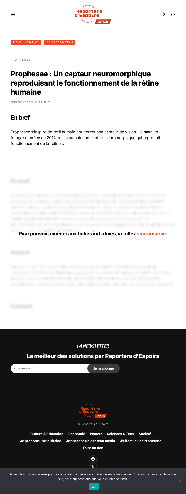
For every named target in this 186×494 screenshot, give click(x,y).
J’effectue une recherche (140, 441)
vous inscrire (151, 234)
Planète (96, 434)
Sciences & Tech (60, 42)
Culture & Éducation (46, 434)
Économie (76, 434)
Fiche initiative (26, 42)
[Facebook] (93, 459)
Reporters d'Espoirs (94, 424)
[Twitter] (93, 467)
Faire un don (93, 448)
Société (145, 434)
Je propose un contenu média (90, 441)
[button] (13, 14)
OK (94, 487)
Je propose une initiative (40, 441)
